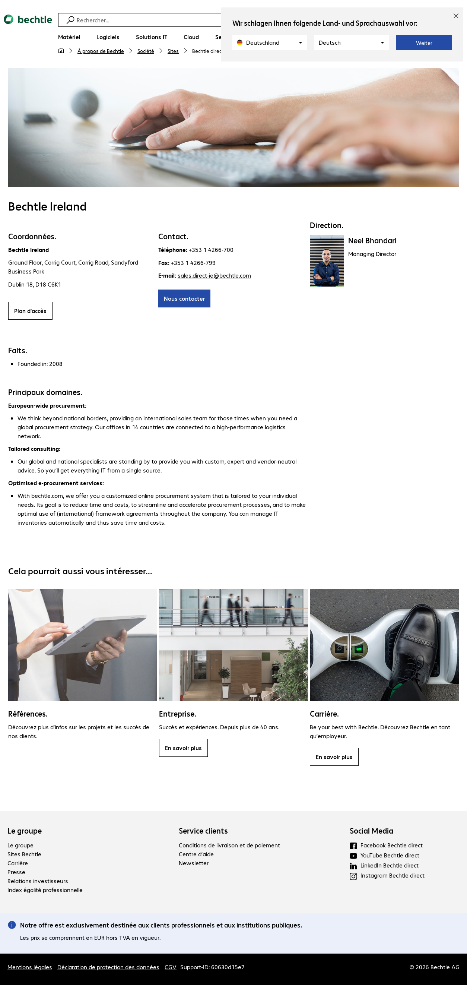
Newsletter (194, 864)
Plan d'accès (30, 312)
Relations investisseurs (37, 882)
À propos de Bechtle (100, 50)
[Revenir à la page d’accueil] (28, 38)
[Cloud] (191, 36)
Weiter (424, 43)
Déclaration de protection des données (108, 968)
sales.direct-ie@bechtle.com (214, 276)
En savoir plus (183, 749)
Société (145, 50)
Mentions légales (29, 968)
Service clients (203, 831)
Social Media (371, 831)
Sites (173, 50)
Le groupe (24, 831)
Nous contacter (184, 299)
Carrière (17, 864)
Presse (16, 873)
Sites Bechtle (24, 855)
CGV (171, 968)
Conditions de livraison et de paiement (229, 846)
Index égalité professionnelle (45, 891)
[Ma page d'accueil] (61, 50)
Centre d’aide (196, 855)
